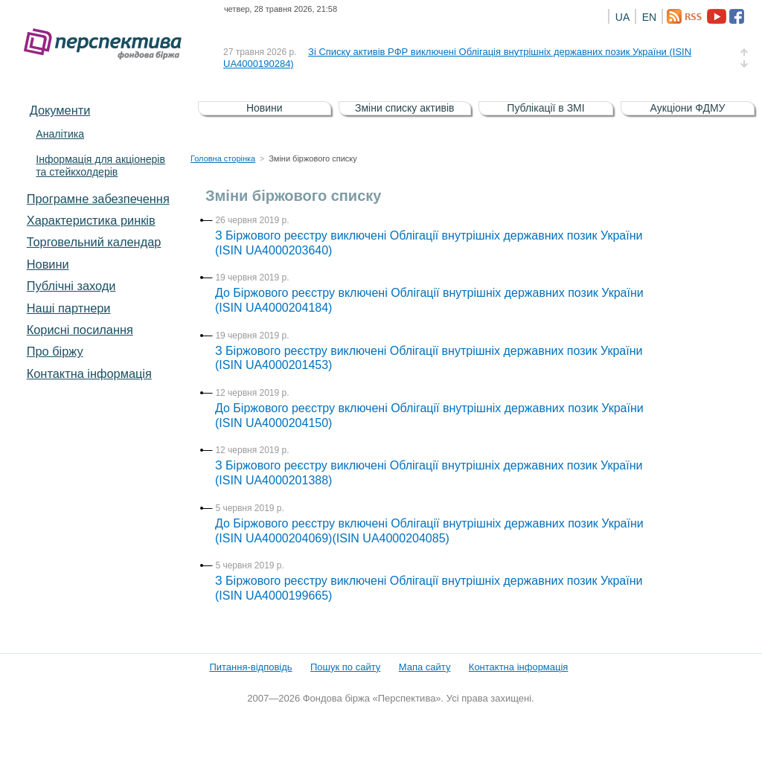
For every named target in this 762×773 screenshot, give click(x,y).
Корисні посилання (80, 329)
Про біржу (55, 351)
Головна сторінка (222, 158)
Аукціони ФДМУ (688, 108)
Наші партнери (69, 308)
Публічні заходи (71, 285)
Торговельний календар (94, 241)
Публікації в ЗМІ (545, 108)
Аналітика (60, 134)
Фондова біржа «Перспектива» (107, 44)
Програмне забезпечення (98, 198)
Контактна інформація (89, 373)
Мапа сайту (425, 667)
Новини (48, 264)
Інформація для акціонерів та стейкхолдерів (100, 165)
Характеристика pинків (91, 220)
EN (649, 17)
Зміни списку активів (405, 108)
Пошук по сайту (345, 667)
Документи (60, 110)
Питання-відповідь (250, 667)
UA (622, 17)
